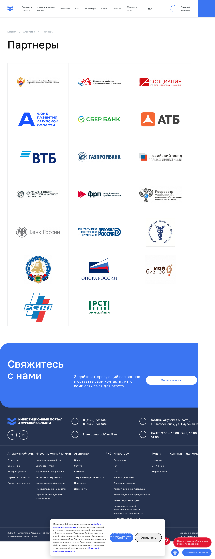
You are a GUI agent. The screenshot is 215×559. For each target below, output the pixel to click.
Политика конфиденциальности (117, 536)
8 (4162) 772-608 (95, 427)
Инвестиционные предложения (131, 497)
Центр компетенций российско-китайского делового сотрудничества (128, 513)
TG (12, 438)
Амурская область (27, 9)
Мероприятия (160, 474)
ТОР (115, 469)
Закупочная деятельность (89, 480)
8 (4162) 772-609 (95, 423)
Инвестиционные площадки (129, 492)
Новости (157, 463)
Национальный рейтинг (49, 463)
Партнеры (80, 486)
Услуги (78, 469)
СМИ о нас (158, 469)
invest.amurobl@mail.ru (100, 437)
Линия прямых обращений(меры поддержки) (192, 542)
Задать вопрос (171, 383)
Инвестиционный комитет (51, 486)
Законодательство (124, 486)
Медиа (104, 8)
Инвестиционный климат (46, 9)
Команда (79, 474)
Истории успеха (16, 474)
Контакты (117, 8)
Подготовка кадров (18, 486)
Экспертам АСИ (132, 9)
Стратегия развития (18, 480)
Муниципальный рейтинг (50, 474)
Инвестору (90, 8)
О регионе (13, 463)
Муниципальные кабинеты (51, 492)
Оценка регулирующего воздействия (49, 499)
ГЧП (115, 474)
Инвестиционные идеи (126, 503)
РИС (77, 8)
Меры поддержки (123, 480)
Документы (80, 492)
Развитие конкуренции (49, 480)
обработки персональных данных (121, 539)
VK (23, 438)
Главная (11, 31)
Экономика (13, 469)
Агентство (65, 8)
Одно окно (119, 463)
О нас (77, 463)
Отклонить (148, 537)
